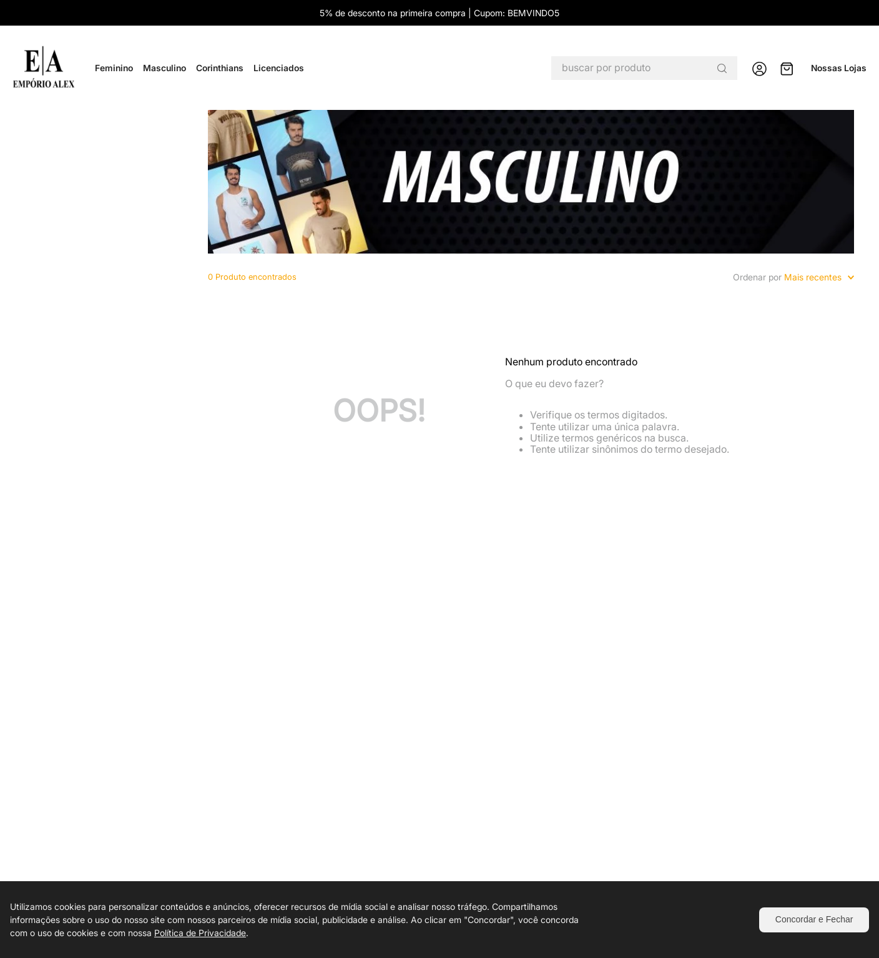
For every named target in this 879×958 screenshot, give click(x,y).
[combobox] (644, 68)
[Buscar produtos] (722, 68)
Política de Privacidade (200, 932)
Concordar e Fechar (814, 919)
